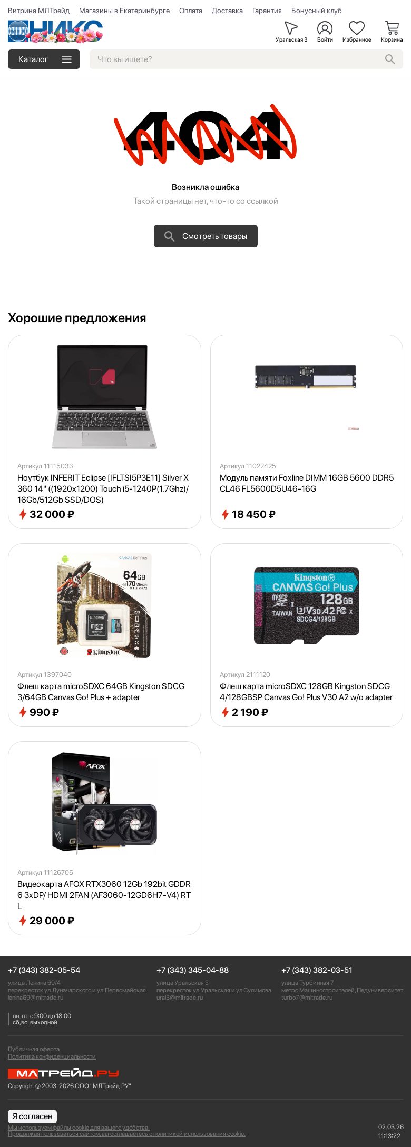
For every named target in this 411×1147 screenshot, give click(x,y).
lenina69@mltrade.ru (35, 997)
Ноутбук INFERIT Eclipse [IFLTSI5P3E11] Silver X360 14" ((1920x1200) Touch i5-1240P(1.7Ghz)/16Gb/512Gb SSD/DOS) (103, 489)
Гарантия (267, 10)
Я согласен (32, 1116)
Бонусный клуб (316, 10)
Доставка (227, 10)
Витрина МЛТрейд (39, 10)
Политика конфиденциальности (52, 1056)
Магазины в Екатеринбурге (124, 10)
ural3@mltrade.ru (179, 997)
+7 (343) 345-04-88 (192, 970)
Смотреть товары (205, 236)
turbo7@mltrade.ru (306, 997)
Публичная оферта (34, 1049)
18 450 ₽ (248, 514)
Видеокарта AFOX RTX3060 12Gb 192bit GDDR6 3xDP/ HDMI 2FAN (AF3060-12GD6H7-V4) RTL (104, 895)
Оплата (190, 10)
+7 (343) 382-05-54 (44, 970)
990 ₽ (38, 712)
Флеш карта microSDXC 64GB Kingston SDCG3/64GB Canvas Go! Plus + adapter (100, 691)
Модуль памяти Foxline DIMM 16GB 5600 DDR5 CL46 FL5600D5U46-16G (307, 483)
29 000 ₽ (45, 920)
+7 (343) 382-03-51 (317, 970)
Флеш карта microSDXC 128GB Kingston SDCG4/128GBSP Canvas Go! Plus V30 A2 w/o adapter (306, 691)
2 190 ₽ (244, 712)
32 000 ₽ (45, 514)
